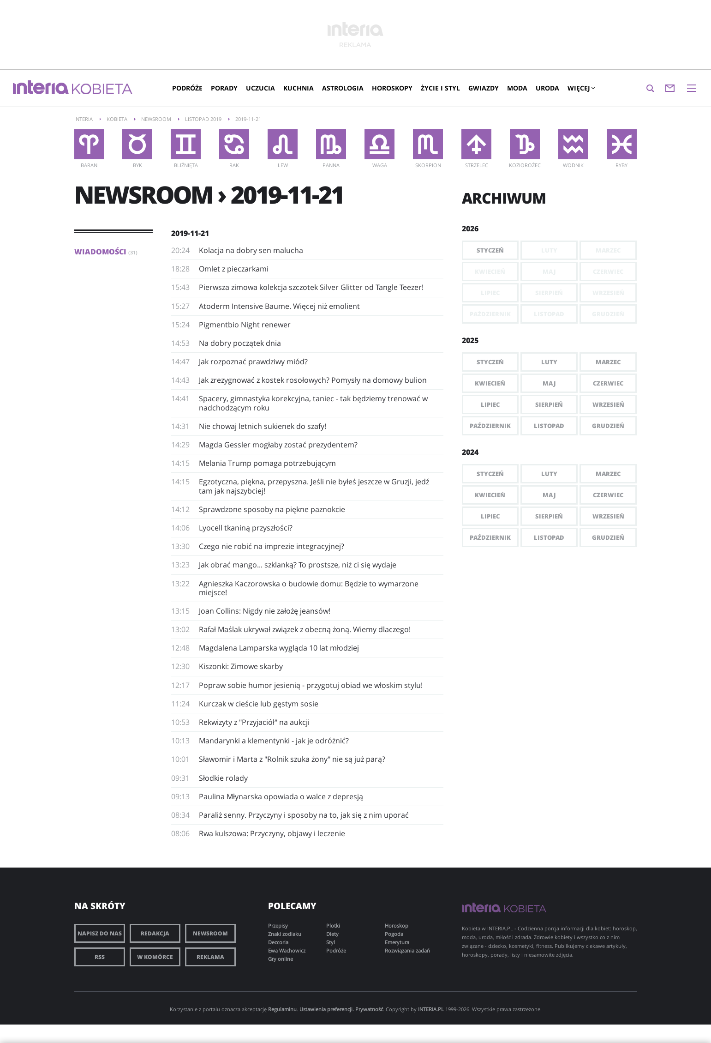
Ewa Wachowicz (286, 950)
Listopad (549, 426)
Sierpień (549, 404)
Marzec (608, 362)
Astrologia (343, 88)
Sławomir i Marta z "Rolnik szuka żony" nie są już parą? (292, 759)
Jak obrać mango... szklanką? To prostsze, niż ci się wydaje (297, 565)
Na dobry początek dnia (240, 343)
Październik (490, 426)
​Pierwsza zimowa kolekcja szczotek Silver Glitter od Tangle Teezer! (311, 287)
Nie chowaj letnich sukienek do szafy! (262, 426)
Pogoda (394, 933)
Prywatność (369, 1009)
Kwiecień (490, 383)
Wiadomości (105, 252)
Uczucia (260, 88)
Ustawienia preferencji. (326, 1009)
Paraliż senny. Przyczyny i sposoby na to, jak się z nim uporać (304, 815)
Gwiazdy (483, 88)
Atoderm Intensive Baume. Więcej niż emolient (279, 306)
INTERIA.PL (431, 1009)
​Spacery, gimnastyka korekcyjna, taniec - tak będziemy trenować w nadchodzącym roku (313, 402)
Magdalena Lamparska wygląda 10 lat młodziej (279, 648)
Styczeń (490, 250)
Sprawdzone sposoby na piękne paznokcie (272, 509)
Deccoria (278, 942)
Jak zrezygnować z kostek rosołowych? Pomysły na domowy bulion (313, 380)
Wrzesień (608, 404)
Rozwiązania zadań (407, 950)
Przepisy (278, 925)
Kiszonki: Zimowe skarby (241, 666)
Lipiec (490, 404)
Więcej (581, 88)
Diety (332, 933)
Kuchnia (298, 88)
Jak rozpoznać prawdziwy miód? (253, 361)
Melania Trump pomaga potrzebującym (267, 463)
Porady (224, 88)
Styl (330, 942)
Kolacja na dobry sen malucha (251, 250)
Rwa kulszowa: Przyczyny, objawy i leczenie (272, 833)
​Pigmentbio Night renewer (245, 325)
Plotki (333, 925)
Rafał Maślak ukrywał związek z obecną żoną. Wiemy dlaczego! (305, 629)
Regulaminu (282, 1009)
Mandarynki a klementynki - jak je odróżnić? (274, 741)
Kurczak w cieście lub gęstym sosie (258, 704)
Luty (549, 362)
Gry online (280, 958)
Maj (549, 383)
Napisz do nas (100, 933)
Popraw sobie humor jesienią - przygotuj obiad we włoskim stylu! (311, 685)
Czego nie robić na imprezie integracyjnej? (271, 546)
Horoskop (396, 925)
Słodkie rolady (223, 778)
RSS (100, 957)
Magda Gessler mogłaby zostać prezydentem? (278, 445)
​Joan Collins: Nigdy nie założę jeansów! (264, 611)
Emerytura (397, 942)
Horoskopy (392, 88)
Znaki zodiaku (284, 933)
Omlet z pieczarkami (234, 269)
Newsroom (210, 933)
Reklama (210, 957)
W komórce (155, 957)
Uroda (547, 88)
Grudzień (608, 426)
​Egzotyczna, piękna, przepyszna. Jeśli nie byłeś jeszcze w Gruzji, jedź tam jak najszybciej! (314, 485)
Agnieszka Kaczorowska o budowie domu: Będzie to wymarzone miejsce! (308, 588)
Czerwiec (608, 383)
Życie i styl (440, 88)
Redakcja (155, 933)
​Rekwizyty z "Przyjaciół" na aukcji (254, 722)
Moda (517, 88)
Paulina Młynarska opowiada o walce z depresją (281, 796)
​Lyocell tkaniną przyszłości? (246, 528)
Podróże (187, 88)
